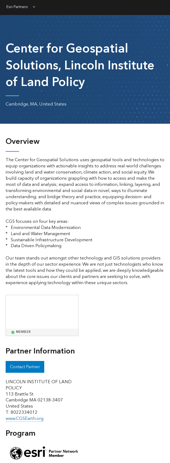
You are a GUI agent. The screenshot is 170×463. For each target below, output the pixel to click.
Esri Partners (17, 7)
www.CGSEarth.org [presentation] (24, 419)
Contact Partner (25, 367)
